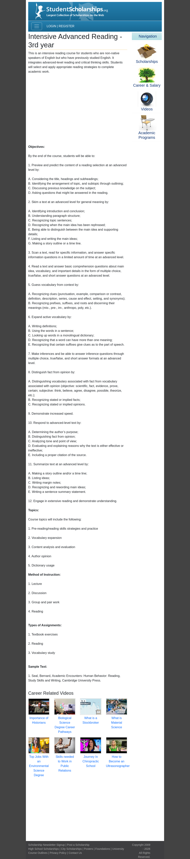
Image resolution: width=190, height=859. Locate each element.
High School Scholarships (43, 848)
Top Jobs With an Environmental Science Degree (39, 766)
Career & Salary (146, 85)
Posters (88, 848)
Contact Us (75, 852)
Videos (147, 109)
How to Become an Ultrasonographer (118, 761)
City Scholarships (71, 848)
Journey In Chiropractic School (91, 761)
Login (51, 26)
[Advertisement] (77, 108)
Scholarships (147, 61)
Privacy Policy (58, 852)
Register (66, 26)
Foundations (102, 848)
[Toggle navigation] (36, 26)
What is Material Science (116, 722)
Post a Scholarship (78, 844)
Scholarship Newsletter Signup (46, 844)
